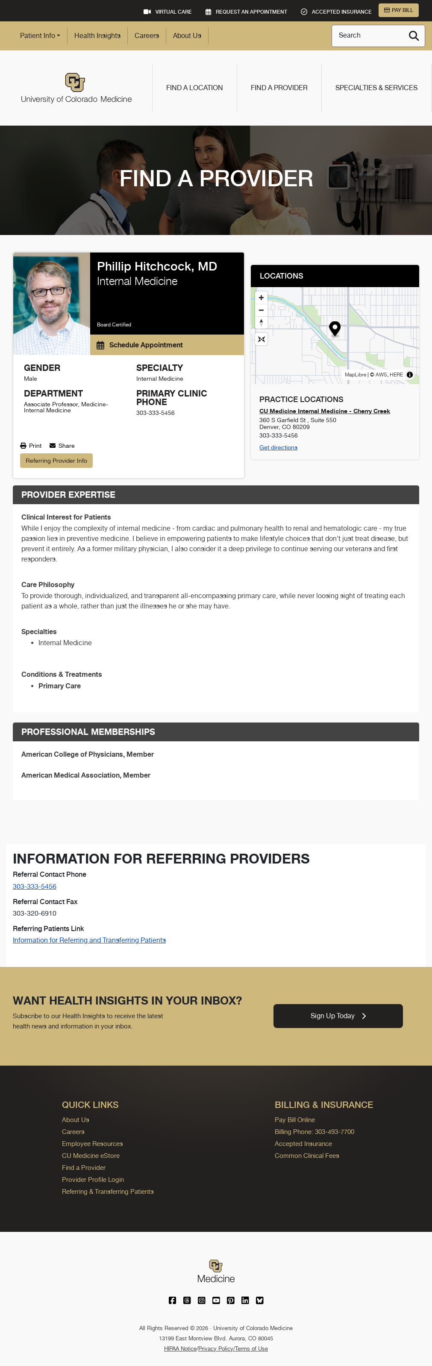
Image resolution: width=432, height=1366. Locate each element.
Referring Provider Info (56, 460)
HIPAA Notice (180, 1348)
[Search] (414, 36)
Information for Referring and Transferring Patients (89, 940)
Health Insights (97, 36)
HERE (396, 375)
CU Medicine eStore (91, 1155)
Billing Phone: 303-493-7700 (314, 1131)
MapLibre (355, 375)
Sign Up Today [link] (338, 1016)
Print (30, 445)
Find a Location (194, 88)
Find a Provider (279, 88)
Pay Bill (398, 10)
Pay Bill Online (295, 1119)
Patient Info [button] (37, 36)
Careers (147, 36)
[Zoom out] (261, 310)
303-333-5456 (34, 886)
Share (62, 445)
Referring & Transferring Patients (108, 1191)
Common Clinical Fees (307, 1155)
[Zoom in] (261, 297)
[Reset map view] (261, 339)
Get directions (278, 447)
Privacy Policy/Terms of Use (233, 1348)
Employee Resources (92, 1143)
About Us (187, 36)
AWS (381, 375)
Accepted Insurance (303, 1143)
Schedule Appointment (140, 345)
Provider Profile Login (93, 1179)
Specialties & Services (376, 88)
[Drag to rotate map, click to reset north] (261, 322)
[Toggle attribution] (410, 375)
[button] (335, 329)
